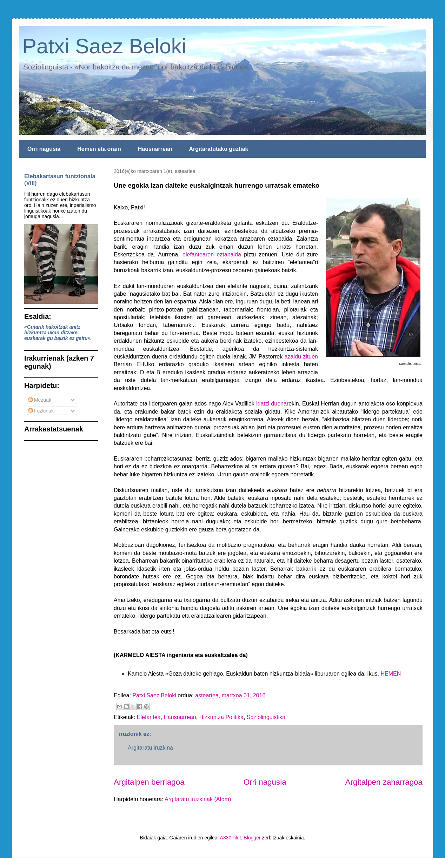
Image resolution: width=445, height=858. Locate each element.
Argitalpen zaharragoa (384, 782)
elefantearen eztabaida (211, 254)
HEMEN (390, 674)
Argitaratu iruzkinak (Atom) (198, 799)
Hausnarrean (155, 149)
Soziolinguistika (266, 717)
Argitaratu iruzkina (150, 748)
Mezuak (39, 400)
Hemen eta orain (99, 149)
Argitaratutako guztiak (218, 149)
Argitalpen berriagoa (149, 782)
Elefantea (149, 717)
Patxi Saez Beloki (104, 46)
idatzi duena (271, 404)
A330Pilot (230, 837)
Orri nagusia (43, 149)
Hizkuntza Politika (221, 717)
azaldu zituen (301, 357)
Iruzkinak (41, 411)
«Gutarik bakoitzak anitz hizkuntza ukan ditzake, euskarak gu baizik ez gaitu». (58, 332)
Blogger (252, 837)
